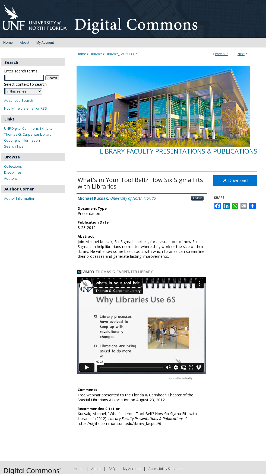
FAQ (112, 468)
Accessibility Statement (165, 468)
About (96, 468)
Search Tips (13, 146)
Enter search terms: (21, 71)
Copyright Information (22, 140)
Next (241, 54)
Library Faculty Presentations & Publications (178, 151)
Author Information (19, 198)
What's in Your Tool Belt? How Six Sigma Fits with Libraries (140, 183)
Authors (10, 178)
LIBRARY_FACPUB (119, 54)
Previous (221, 54)
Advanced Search (18, 100)
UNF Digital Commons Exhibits (28, 128)
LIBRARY (96, 54)
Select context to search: (25, 84)
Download (235, 180)
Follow (197, 198)
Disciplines (13, 172)
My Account (132, 468)
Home (81, 54)
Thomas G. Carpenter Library (28, 134)
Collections (13, 166)
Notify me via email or (25, 108)
